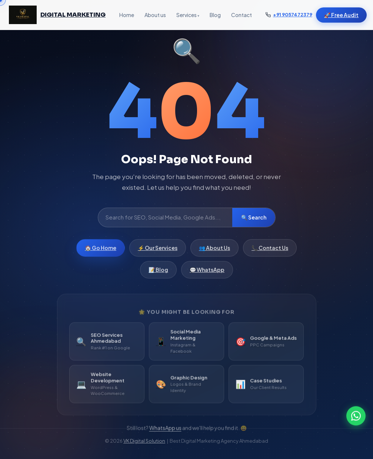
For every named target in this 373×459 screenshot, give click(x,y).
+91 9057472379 (292, 14)
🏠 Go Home (100, 251)
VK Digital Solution (144, 441)
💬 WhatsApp (207, 273)
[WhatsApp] (356, 416)
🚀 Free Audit (341, 14)
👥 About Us (214, 251)
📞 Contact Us (270, 251)
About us (155, 14)
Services (186, 14)
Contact (241, 14)
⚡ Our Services (157, 251)
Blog (215, 14)
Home (126, 14)
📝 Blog (158, 273)
